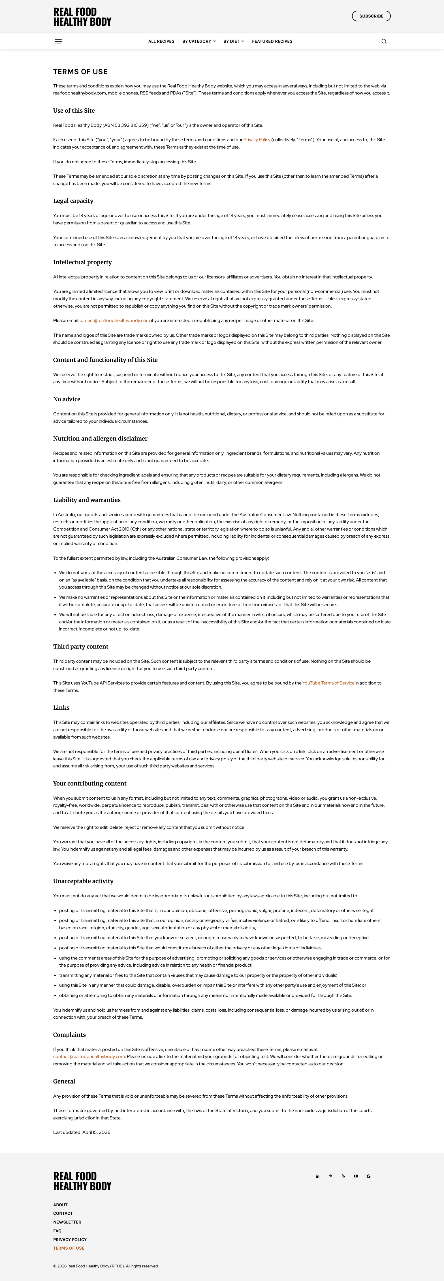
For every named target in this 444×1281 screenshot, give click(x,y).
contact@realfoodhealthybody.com (114, 320)
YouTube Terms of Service (328, 683)
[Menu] (58, 41)
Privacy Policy (257, 140)
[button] (384, 41)
